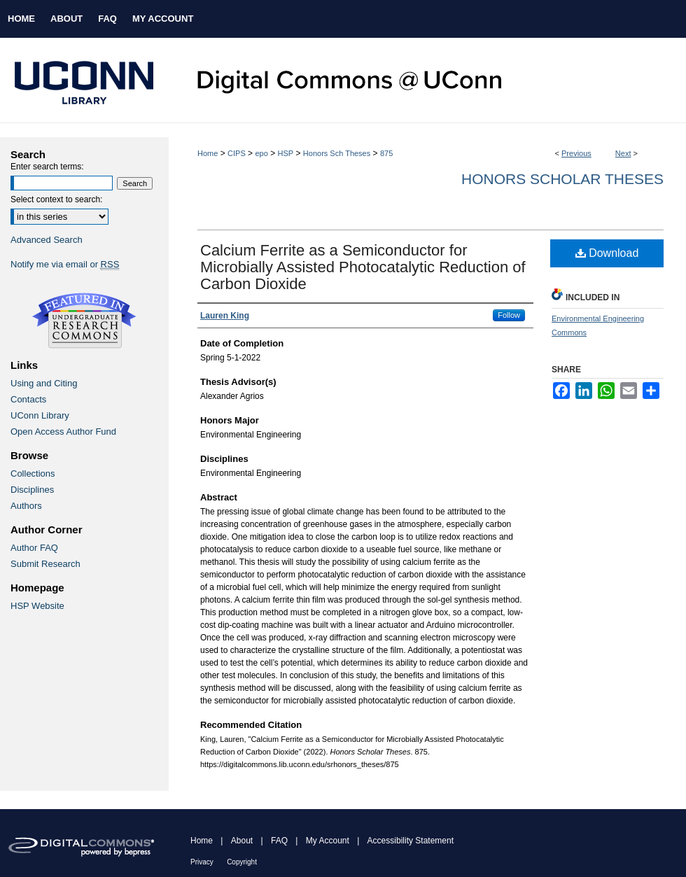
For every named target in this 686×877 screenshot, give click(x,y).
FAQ (279, 841)
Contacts (28, 399)
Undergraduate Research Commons (84, 321)
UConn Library (39, 415)
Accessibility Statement (411, 841)
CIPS (236, 153)
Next (623, 153)
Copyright (242, 862)
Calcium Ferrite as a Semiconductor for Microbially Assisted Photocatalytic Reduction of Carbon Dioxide (363, 267)
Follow (509, 315)
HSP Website (37, 606)
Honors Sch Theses (336, 153)
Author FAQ (34, 547)
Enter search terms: (47, 166)
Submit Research (45, 564)
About (242, 841)
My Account (327, 841)
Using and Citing (43, 383)
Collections (32, 473)
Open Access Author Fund (63, 431)
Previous (576, 153)
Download (607, 253)
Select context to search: (56, 199)
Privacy (202, 862)
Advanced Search (46, 239)
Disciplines (32, 489)
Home (207, 153)
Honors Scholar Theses (562, 179)
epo (261, 153)
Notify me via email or (64, 264)
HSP (286, 153)
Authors (26, 505)
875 (386, 153)
